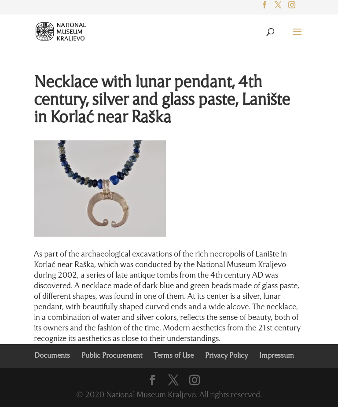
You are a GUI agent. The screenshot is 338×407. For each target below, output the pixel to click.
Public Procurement (111, 355)
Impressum (276, 355)
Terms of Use (174, 355)
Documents (52, 355)
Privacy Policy (226, 355)
